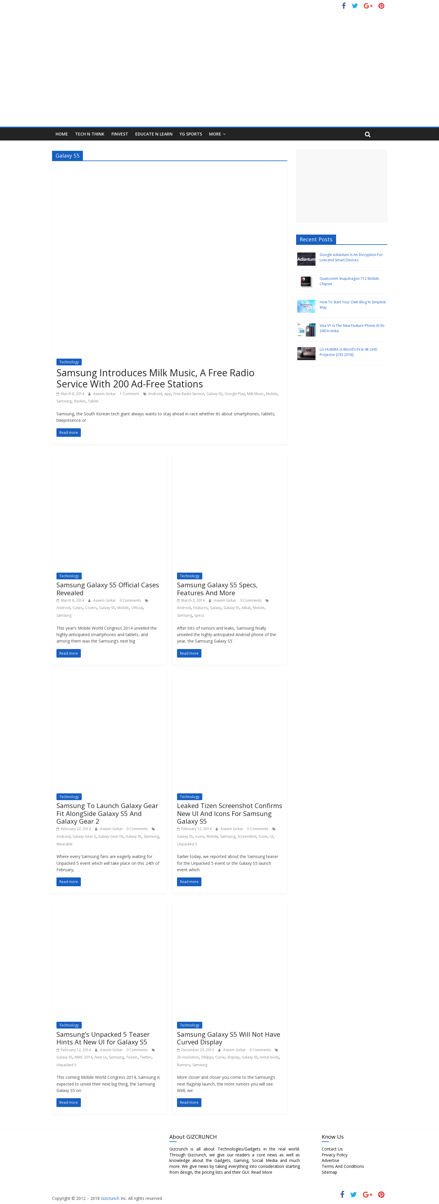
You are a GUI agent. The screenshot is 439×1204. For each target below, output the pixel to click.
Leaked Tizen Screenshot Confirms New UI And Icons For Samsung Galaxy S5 (229, 813)
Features (200, 607)
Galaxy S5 (214, 393)
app (167, 393)
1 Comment (129, 393)
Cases (78, 607)
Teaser (132, 1057)
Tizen (262, 836)
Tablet (93, 401)
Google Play (235, 393)
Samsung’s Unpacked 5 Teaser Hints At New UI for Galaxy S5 (103, 1038)
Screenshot (247, 836)
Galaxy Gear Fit (110, 836)
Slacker (80, 401)
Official (137, 607)
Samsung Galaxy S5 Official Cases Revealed (107, 588)
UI (271, 836)
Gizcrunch (109, 1198)
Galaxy (215, 607)
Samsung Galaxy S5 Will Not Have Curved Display (228, 1038)
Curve (220, 1057)
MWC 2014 (83, 1057)
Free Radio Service (188, 393)
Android (155, 393)
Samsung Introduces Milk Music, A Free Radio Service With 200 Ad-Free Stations (155, 378)
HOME (62, 134)
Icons (199, 836)
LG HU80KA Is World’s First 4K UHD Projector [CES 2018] (349, 352)
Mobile (272, 393)
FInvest (119, 134)
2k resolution (188, 1057)
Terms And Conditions (343, 1166)
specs (199, 615)
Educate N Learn (154, 134)
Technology (69, 361)
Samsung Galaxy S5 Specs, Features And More (217, 588)
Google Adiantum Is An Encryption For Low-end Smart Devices (351, 257)
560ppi (207, 1057)
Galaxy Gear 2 (84, 836)
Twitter (145, 1057)
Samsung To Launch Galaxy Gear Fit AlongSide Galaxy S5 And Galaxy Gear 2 (107, 813)
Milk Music (255, 393)
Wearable (64, 844)
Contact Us (332, 1149)
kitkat (246, 607)
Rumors (183, 1064)
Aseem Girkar (105, 393)
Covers (91, 607)
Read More (261, 1172)
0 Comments (130, 600)
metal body (269, 1057)
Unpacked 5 (187, 844)
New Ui (100, 1057)
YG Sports (191, 134)
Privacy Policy (335, 1155)
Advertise (330, 1160)
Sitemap (329, 1172)
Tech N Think (89, 134)
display (233, 1057)
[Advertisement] (341, 186)
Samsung (63, 401)
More (215, 134)
